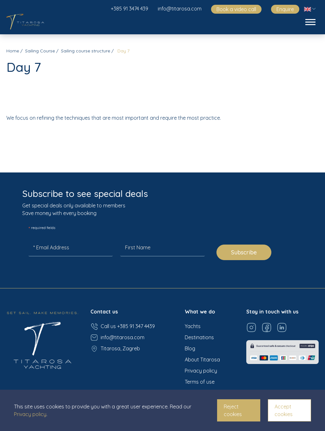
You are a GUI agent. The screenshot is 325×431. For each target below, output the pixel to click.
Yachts (193, 326)
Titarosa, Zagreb (115, 349)
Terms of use (200, 382)
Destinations (199, 337)
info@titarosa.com (180, 8)
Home (12, 51)
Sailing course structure (85, 51)
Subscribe (244, 252)
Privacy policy (201, 370)
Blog (190, 348)
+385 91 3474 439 (129, 8)
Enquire (285, 9)
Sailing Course (40, 51)
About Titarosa (202, 359)
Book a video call (236, 9)
